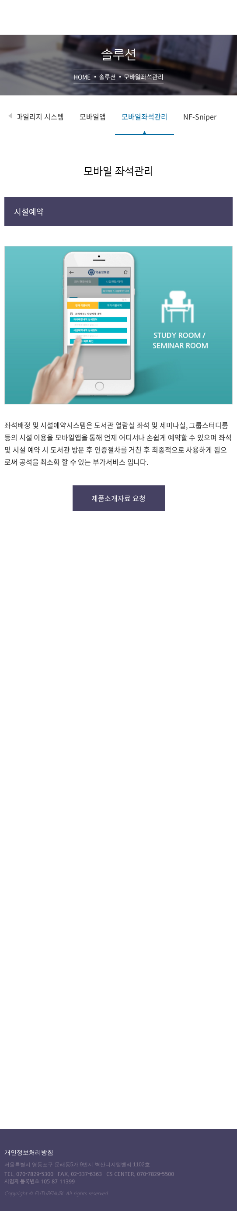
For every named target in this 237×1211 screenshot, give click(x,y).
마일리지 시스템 (69, 116)
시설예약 (29, 212)
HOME (82, 76)
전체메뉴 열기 (227, 16)
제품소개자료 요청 (118, 498)
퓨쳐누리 (35, 21)
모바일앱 (122, 116)
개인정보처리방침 (28, 1152)
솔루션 (107, 76)
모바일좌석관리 (144, 76)
